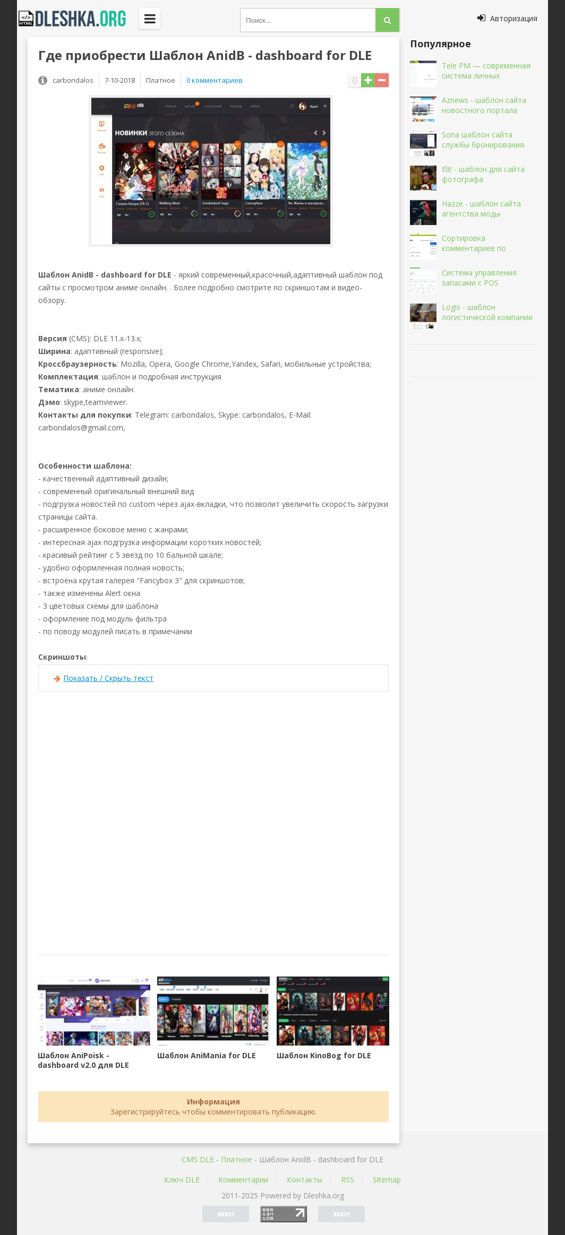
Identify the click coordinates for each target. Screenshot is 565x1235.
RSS (347, 1179)
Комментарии (243, 1179)
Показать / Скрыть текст (108, 678)
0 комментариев (214, 80)
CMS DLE (198, 1159)
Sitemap (387, 1179)
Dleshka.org (78, 18)
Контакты (304, 1179)
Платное (236, 1159)
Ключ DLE (182, 1179)
